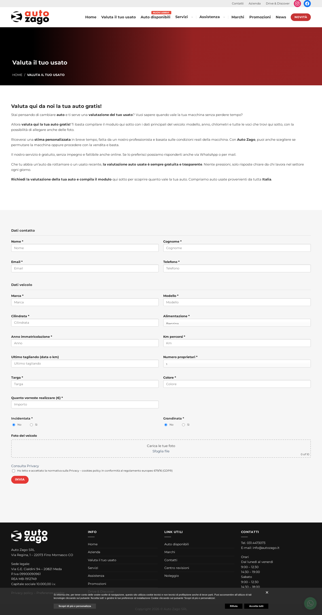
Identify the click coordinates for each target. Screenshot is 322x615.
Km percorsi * (237, 342)
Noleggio (171, 576)
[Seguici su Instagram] (297, 3)
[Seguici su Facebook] (307, 3)
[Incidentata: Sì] (31, 424)
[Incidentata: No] (13, 424)
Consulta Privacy (25, 466)
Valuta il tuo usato (118, 17)
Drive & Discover (278, 3)
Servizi (181, 17)
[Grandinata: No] (165, 424)
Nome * (85, 247)
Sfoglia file (161, 451)
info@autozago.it (266, 548)
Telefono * (237, 267)
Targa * (85, 383)
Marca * (85, 301)
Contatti (238, 3)
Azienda (255, 3)
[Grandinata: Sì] (183, 424)
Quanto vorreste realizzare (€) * (85, 403)
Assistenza (209, 17)
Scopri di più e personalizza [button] (75, 606)
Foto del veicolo (24, 436)
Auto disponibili (155, 17)
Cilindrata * (85, 322)
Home (90, 17)
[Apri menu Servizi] (192, 17)
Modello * (237, 301)
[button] (267, 592)
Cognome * (237, 247)
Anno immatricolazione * (85, 342)
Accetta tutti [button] (256, 606)
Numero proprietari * (237, 361)
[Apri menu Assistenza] (224, 17)
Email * (85, 267)
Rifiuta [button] (233, 606)
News (281, 17)
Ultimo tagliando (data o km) (85, 362)
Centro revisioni (176, 568)
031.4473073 (256, 543)
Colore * (237, 383)
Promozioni (260, 17)
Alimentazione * (237, 320)
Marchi (237, 17)
